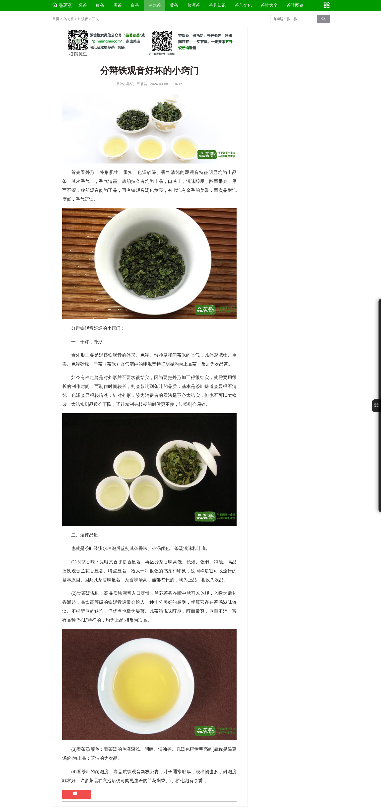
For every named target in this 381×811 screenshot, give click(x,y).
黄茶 (174, 5)
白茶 (135, 5)
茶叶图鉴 (295, 5)
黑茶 (117, 5)
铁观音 (83, 19)
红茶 (100, 5)
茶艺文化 (243, 5)
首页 (55, 19)
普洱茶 (193, 5)
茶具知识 (217, 5)
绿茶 (82, 5)
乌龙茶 (154, 5)
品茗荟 (62, 5)
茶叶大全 (269, 5)
